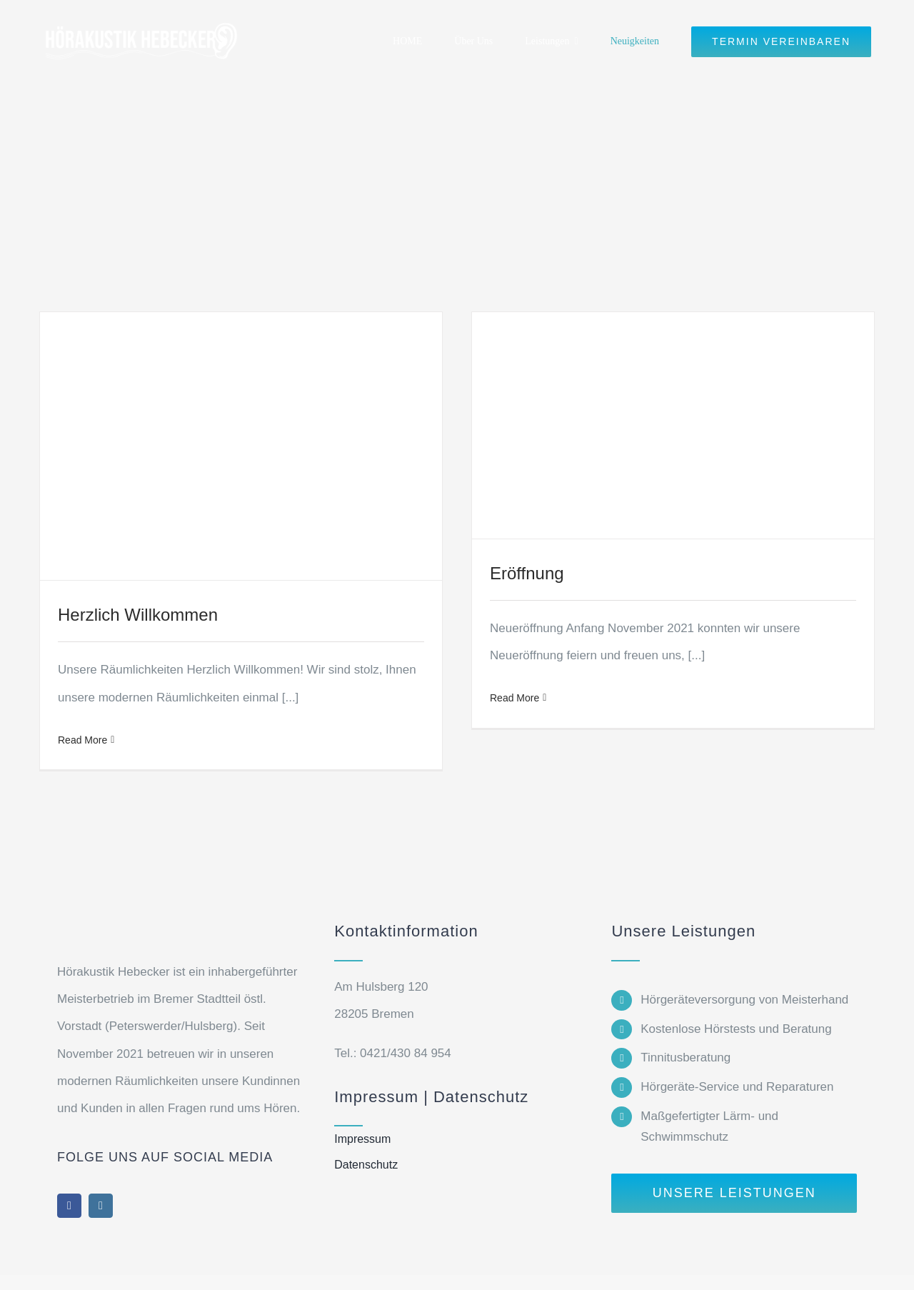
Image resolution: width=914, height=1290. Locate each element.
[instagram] (101, 1206)
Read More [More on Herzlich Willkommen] (82, 740)
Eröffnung (527, 573)
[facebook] (69, 1206)
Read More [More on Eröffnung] (514, 698)
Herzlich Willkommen (138, 614)
